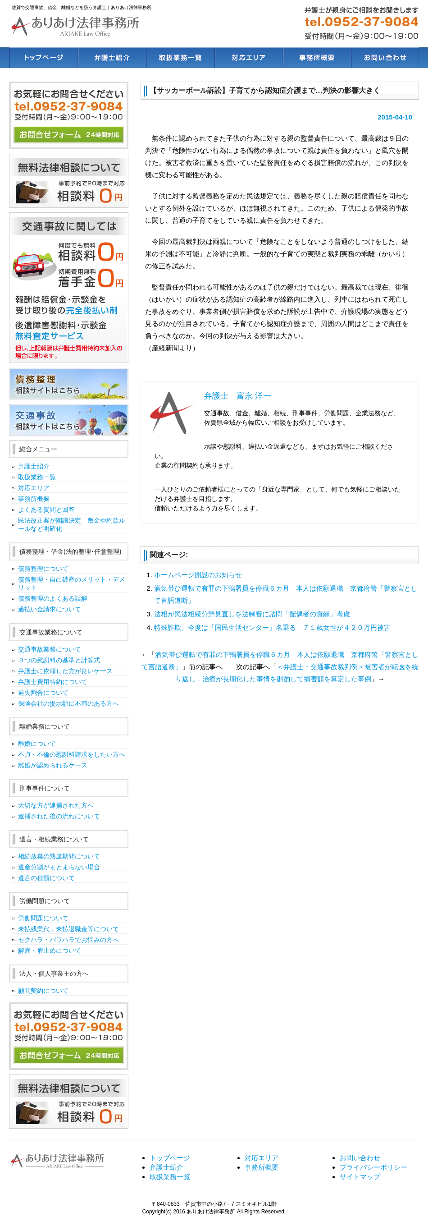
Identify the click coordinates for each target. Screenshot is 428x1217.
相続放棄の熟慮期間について (59, 856)
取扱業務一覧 (37, 477)
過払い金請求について (49, 609)
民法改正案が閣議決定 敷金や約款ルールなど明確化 (71, 524)
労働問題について (43, 918)
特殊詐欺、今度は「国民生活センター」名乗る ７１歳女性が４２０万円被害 (272, 627)
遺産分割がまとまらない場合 (59, 867)
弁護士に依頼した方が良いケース (65, 671)
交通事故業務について (49, 649)
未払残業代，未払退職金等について (68, 928)
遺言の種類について (46, 878)
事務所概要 (34, 498)
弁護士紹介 (34, 466)
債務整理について (43, 568)
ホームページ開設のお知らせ (198, 575)
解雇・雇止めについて (49, 950)
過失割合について (43, 692)
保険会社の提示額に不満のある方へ (68, 703)
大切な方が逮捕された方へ (56, 805)
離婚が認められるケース (52, 765)
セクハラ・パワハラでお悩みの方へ (68, 939)
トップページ (170, 1158)
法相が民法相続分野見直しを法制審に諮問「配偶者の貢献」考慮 (252, 614)
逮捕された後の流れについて (59, 816)
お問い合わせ (360, 1158)
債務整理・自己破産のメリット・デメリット (71, 583)
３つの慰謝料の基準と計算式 (59, 660)
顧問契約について (43, 990)
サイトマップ (360, 1176)
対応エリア (34, 487)
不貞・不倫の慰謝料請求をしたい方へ (71, 754)
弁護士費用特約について (52, 681)
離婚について (37, 743)
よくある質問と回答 (46, 509)
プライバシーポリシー (373, 1167)
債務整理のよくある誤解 (52, 598)
